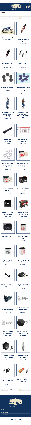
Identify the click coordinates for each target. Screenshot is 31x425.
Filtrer (11, 18)
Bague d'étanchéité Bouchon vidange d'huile (7, 165)
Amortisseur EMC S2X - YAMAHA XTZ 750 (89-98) (8, 114)
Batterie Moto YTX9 (7, 236)
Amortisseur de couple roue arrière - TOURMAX (7, 88)
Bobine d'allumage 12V (7, 284)
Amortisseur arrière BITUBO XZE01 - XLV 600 (23, 39)
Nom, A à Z (5, 18)
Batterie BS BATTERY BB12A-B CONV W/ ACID (23, 165)
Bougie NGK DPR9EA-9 (23, 379)
